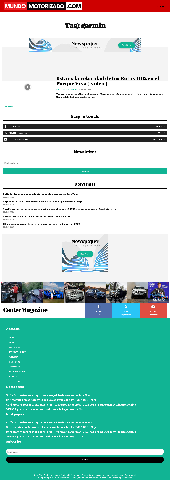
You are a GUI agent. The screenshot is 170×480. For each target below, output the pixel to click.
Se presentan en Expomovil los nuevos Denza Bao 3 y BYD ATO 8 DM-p (42, 200)
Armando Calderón (66, 89)
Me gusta (160, 126)
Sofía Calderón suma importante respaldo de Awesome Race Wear (40, 193)
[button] (161, 6)
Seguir (161, 133)
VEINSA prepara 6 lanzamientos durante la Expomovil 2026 (36, 215)
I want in (85, 171)
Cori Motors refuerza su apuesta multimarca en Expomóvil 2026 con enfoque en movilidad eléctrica (59, 208)
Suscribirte (158, 139)
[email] (85, 163)
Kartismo (10, 106)
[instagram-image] (11, 291)
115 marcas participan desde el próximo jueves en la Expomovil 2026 (41, 223)
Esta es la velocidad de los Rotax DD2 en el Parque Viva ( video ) (107, 80)
